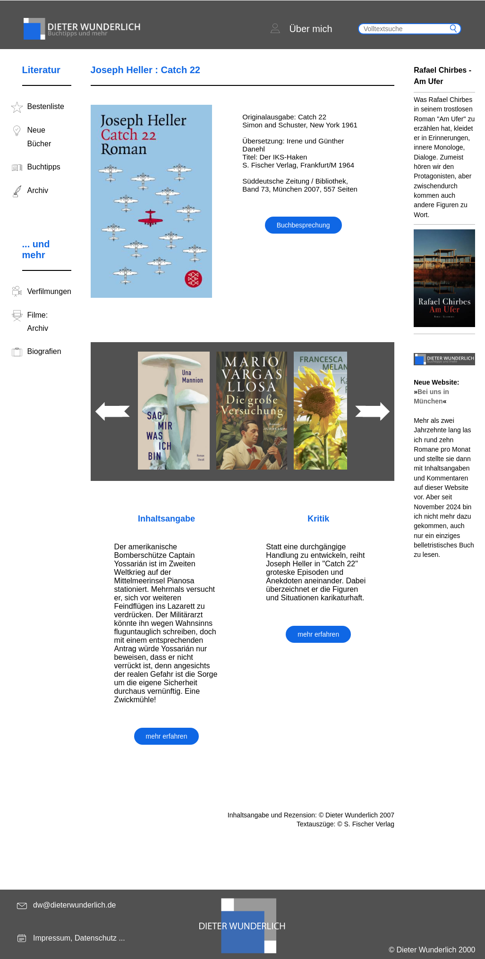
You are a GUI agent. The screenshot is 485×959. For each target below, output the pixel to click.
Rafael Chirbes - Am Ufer (442, 75)
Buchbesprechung (303, 225)
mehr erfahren (166, 736)
